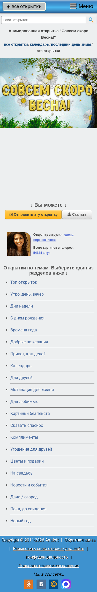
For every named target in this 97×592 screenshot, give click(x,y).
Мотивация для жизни (32, 389)
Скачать (77, 214)
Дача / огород (24, 497)
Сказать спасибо (26, 425)
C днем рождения (27, 318)
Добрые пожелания (29, 341)
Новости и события (29, 485)
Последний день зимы (71, 44)
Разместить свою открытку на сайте (48, 548)
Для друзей (21, 377)
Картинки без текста (30, 413)
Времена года (23, 330)
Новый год (20, 520)
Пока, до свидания (28, 508)
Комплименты (24, 437)
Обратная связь (80, 540)
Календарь (39, 44)
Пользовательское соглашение (48, 565)
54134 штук (41, 253)
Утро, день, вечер (27, 294)
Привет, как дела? (28, 353)
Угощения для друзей (31, 449)
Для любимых (24, 401)
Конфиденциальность (47, 557)
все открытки (24, 6)
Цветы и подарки (27, 461)
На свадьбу (21, 473)
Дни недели (21, 306)
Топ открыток (23, 282)
